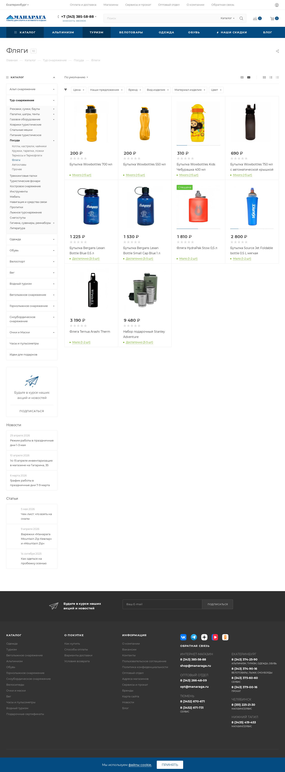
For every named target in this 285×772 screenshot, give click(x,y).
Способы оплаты (76, 649)
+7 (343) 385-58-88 (77, 17)
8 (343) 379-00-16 (255, 689)
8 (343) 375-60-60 (255, 680)
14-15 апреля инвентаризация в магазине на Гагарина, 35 (31, 463)
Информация (134, 635)
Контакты (129, 655)
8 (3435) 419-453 (255, 724)
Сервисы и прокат (135, 684)
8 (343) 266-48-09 (193, 680)
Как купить (72, 643)
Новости (13, 425)
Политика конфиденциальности (145, 667)
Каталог (14, 635)
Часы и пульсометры (20, 702)
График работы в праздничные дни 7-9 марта (30, 483)
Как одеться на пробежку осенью (34, 561)
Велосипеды (15, 684)
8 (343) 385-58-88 (193, 659)
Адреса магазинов (135, 678)
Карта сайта (130, 696)
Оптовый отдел (133, 673)
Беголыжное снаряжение (24, 655)
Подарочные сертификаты (25, 714)
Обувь (10, 667)
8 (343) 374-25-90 (255, 661)
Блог (125, 708)
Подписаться (218, 604)
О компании (131, 643)
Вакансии (129, 649)
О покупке (74, 635)
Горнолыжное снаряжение (25, 673)
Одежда (12, 643)
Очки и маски (16, 690)
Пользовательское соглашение (144, 661)
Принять (170, 765)
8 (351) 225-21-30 (255, 706)
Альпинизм (14, 661)
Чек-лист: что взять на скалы (36, 516)
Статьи (12, 499)
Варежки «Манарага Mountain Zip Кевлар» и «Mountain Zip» (36, 538)
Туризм (11, 649)
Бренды (127, 690)
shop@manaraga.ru (195, 666)
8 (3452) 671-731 (203, 709)
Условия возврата (77, 661)
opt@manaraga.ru (194, 687)
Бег (8, 696)
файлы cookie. (140, 765)
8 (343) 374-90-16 (255, 670)
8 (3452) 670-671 (192, 701)
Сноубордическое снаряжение (28, 678)
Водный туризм (17, 708)
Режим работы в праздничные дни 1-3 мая (32, 443)
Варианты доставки (78, 655)
